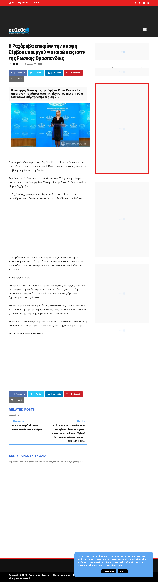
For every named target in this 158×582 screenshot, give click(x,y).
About (37, 2)
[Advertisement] (48, 229)
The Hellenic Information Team (26, 333)
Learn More (109, 571)
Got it (122, 571)
